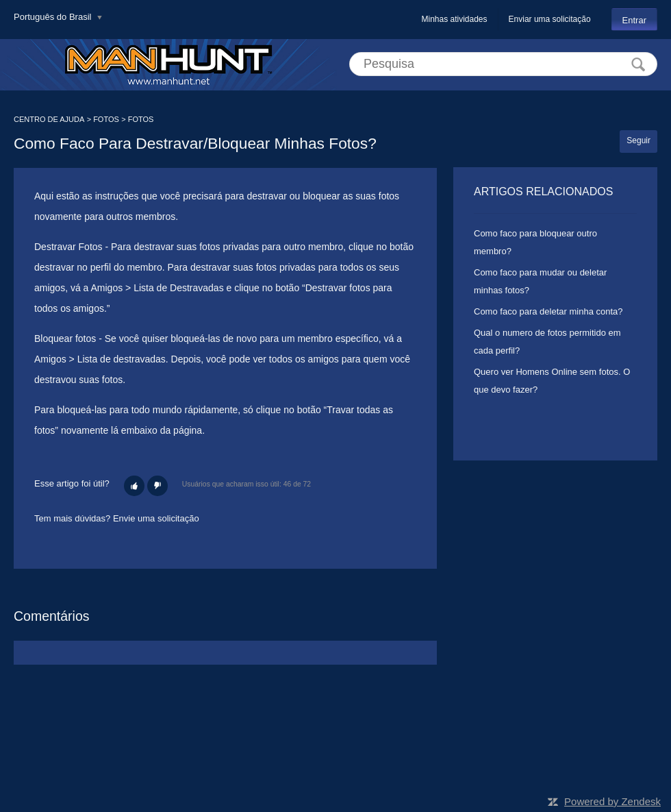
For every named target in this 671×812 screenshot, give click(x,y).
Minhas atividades (454, 19)
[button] (134, 486)
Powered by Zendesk (612, 801)
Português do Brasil (54, 17)
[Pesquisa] (503, 64)
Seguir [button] (638, 140)
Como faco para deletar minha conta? (548, 311)
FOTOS (106, 119)
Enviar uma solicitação (550, 19)
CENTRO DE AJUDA (49, 119)
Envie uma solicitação (156, 518)
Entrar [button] (634, 20)
